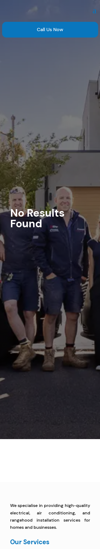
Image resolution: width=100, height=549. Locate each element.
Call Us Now (50, 29)
